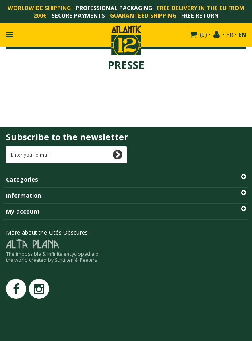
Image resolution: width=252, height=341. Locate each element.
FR (229, 34)
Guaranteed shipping (143, 15)
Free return (200, 15)
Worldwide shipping (39, 8)
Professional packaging (114, 8)
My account (23, 211)
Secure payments (78, 15)
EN (242, 34)
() (202, 34)
